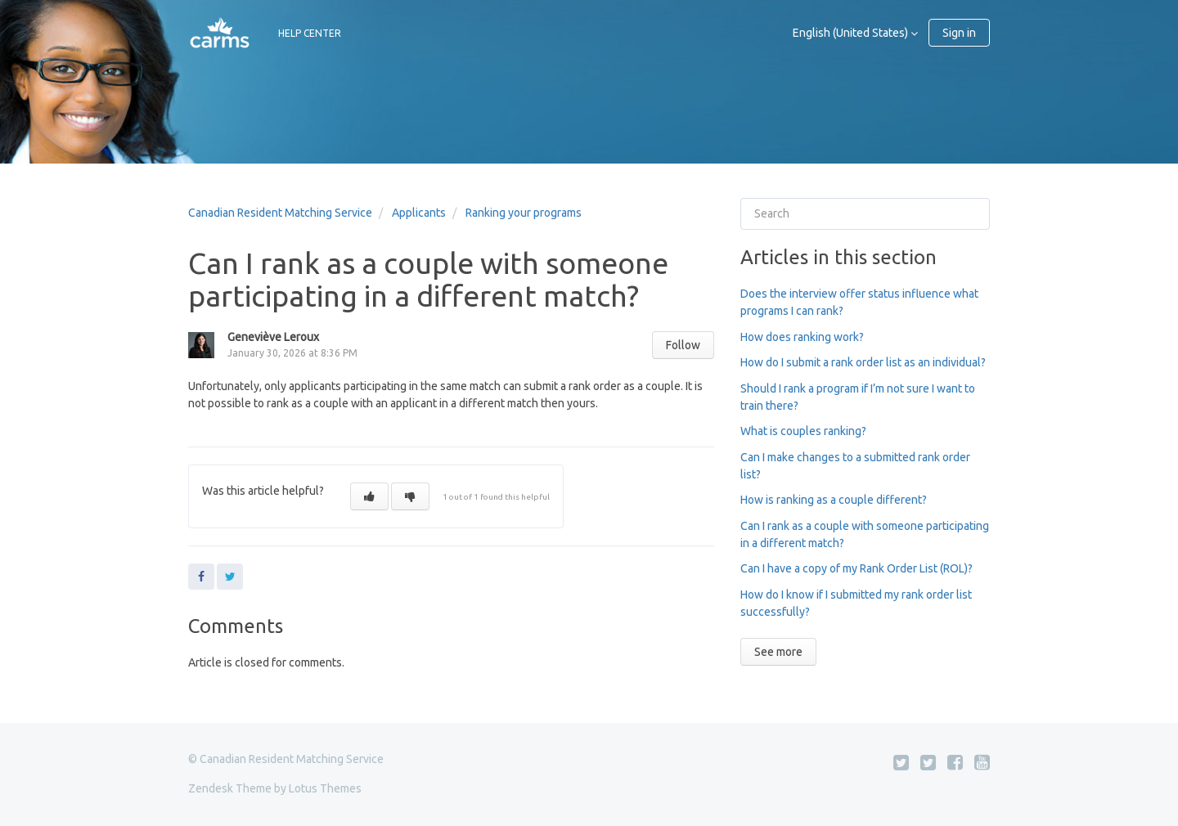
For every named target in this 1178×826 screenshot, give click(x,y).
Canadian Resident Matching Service (280, 212)
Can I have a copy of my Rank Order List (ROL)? (856, 568)
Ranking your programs (523, 212)
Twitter (230, 576)
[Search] (865, 214)
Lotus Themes (325, 788)
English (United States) (851, 32)
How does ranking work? (802, 336)
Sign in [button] (959, 32)
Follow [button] (683, 345)
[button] (369, 496)
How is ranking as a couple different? (833, 499)
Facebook (201, 576)
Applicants (419, 212)
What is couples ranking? (803, 431)
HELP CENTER (309, 33)
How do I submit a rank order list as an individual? (863, 362)
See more (778, 651)
